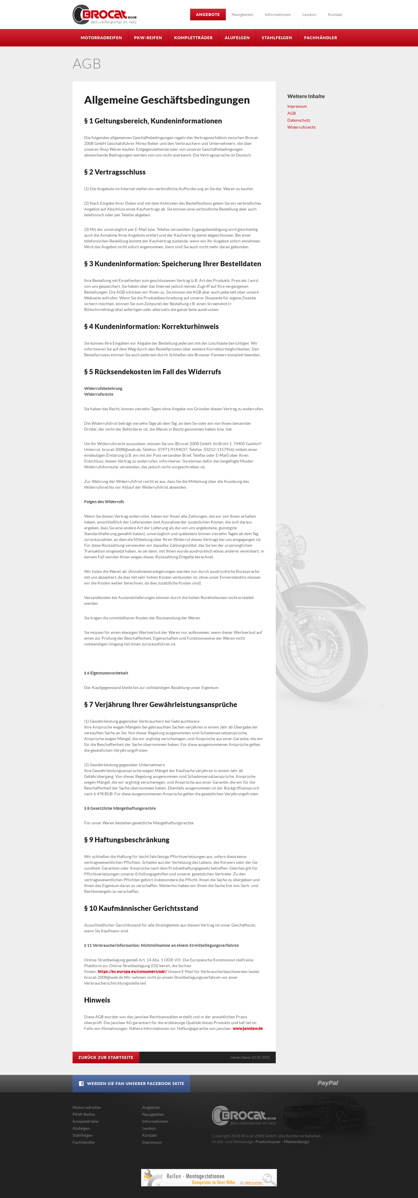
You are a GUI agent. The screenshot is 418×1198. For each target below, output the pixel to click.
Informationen (278, 14)
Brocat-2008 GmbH (104, 14)
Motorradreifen (101, 37)
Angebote (208, 14)
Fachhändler (320, 37)
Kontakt (335, 14)
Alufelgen (237, 37)
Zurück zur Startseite (106, 1057)
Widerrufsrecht (301, 127)
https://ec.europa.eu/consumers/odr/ (132, 971)
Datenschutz (298, 120)
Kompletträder (193, 37)
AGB (291, 113)
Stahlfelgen (277, 37)
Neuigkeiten (242, 14)
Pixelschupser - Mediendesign (282, 1141)
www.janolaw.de (248, 1028)
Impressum (297, 106)
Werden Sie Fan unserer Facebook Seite (131, 1084)
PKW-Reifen (148, 37)
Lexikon (309, 14)
